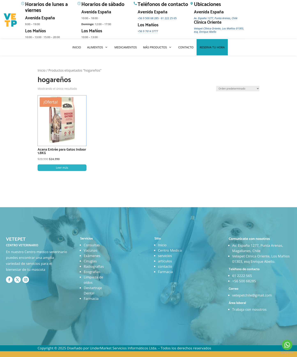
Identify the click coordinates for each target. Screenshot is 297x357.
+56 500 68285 (244, 281)
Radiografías (94, 266)
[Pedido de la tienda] (237, 88)
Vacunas (90, 250)
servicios (165, 255)
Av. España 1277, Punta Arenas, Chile (215, 18)
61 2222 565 (242, 275)
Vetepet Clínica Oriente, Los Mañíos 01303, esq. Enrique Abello (219, 30)
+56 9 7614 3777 (148, 31)
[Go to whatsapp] (287, 345)
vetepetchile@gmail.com (252, 295)
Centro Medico (170, 250)
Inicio (42, 70)
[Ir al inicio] (10, 20)
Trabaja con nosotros (249, 309)
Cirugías (90, 261)
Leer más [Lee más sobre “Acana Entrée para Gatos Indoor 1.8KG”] (62, 168)
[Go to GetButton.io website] (287, 352)
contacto (165, 266)
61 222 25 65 (169, 18)
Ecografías (92, 271)
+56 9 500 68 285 (148, 18)
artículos (165, 261)
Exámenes (92, 255)
